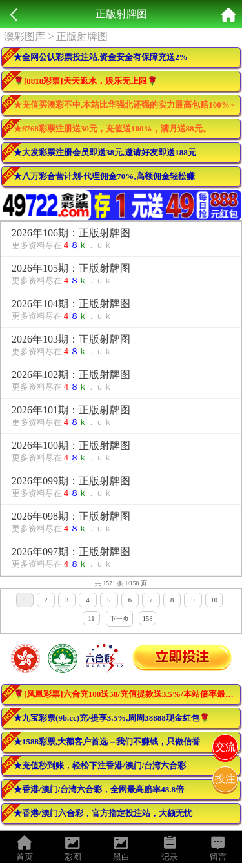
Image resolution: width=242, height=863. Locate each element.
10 (213, 599)
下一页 (119, 618)
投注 (225, 778)
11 (91, 618)
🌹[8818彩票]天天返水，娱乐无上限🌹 (85, 81)
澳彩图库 (24, 36)
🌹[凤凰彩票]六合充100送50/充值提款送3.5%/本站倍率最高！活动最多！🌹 (127, 694)
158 (148, 618)
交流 (225, 746)
